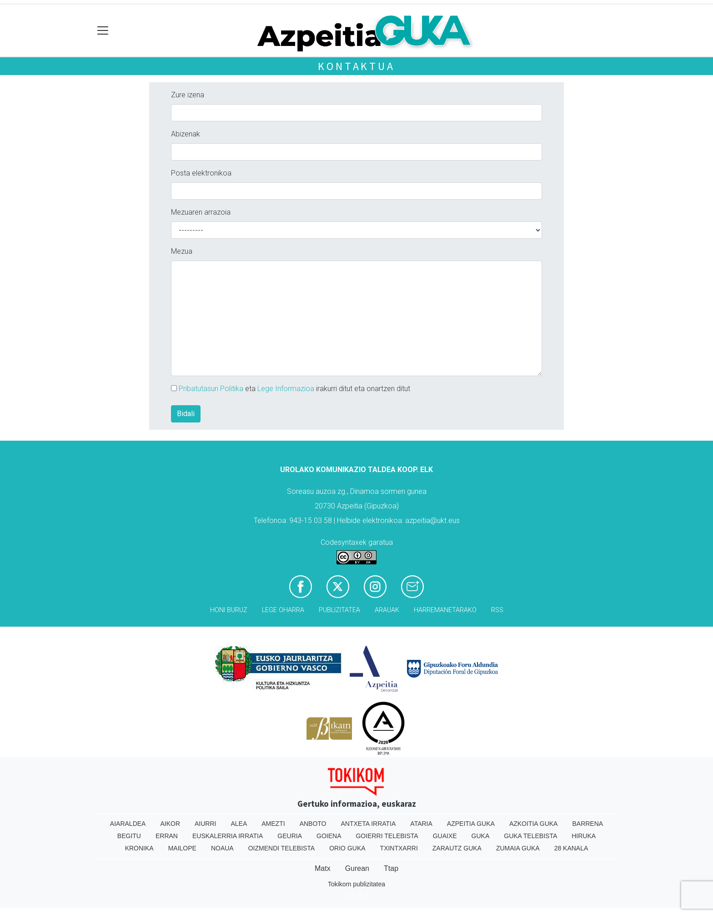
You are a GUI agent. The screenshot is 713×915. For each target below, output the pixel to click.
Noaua (222, 848)
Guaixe (445, 836)
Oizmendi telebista (281, 848)
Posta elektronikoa (201, 173)
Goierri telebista (387, 836)
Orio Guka (347, 848)
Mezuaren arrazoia (201, 212)
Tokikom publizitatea (356, 884)
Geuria (289, 836)
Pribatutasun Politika (211, 388)
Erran (167, 836)
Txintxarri (399, 848)
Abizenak (185, 134)
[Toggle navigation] (103, 31)
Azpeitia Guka (471, 823)
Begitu (129, 836)
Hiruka (584, 836)
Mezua (181, 251)
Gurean (357, 868)
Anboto (313, 823)
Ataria (421, 823)
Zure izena (187, 94)
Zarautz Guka (457, 848)
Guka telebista (530, 836)
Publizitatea (339, 610)
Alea (239, 823)
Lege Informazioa (285, 388)
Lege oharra (283, 610)
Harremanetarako (445, 610)
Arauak (387, 610)
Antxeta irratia (368, 823)
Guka (481, 836)
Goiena (328, 836)
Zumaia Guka (518, 848)
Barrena (587, 823)
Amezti (273, 823)
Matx (323, 868)
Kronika (139, 848)
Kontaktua (356, 66)
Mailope (182, 848)
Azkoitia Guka (533, 823)
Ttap (391, 868)
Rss (497, 610)
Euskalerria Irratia (227, 836)
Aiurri (205, 823)
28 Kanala (571, 848)
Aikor (170, 823)
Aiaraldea (128, 823)
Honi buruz (228, 610)
